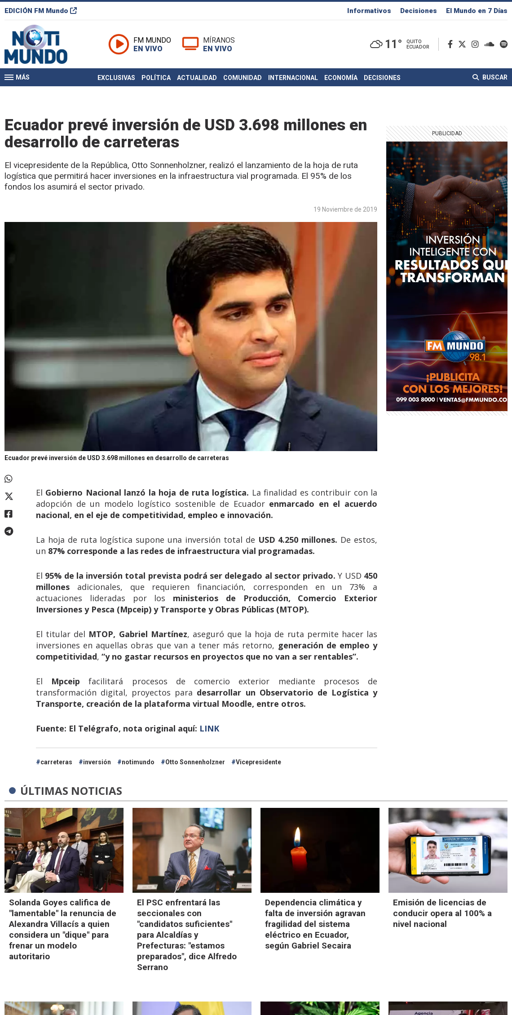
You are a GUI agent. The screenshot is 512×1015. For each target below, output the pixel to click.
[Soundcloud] (491, 44)
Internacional (293, 77)
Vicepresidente (258, 762)
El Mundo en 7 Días (477, 11)
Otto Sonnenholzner (195, 762)
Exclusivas (116, 77)
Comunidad (242, 77)
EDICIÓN (40, 11)
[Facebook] (452, 44)
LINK (210, 728)
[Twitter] (464, 44)
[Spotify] (504, 44)
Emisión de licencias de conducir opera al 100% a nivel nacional (442, 913)
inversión (97, 762)
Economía (341, 77)
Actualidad (197, 77)
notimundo (138, 762)
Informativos (369, 11)
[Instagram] (477, 44)
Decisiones (418, 11)
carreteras (56, 762)
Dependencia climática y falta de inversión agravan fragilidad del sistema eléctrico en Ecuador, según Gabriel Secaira (315, 924)
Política (156, 77)
